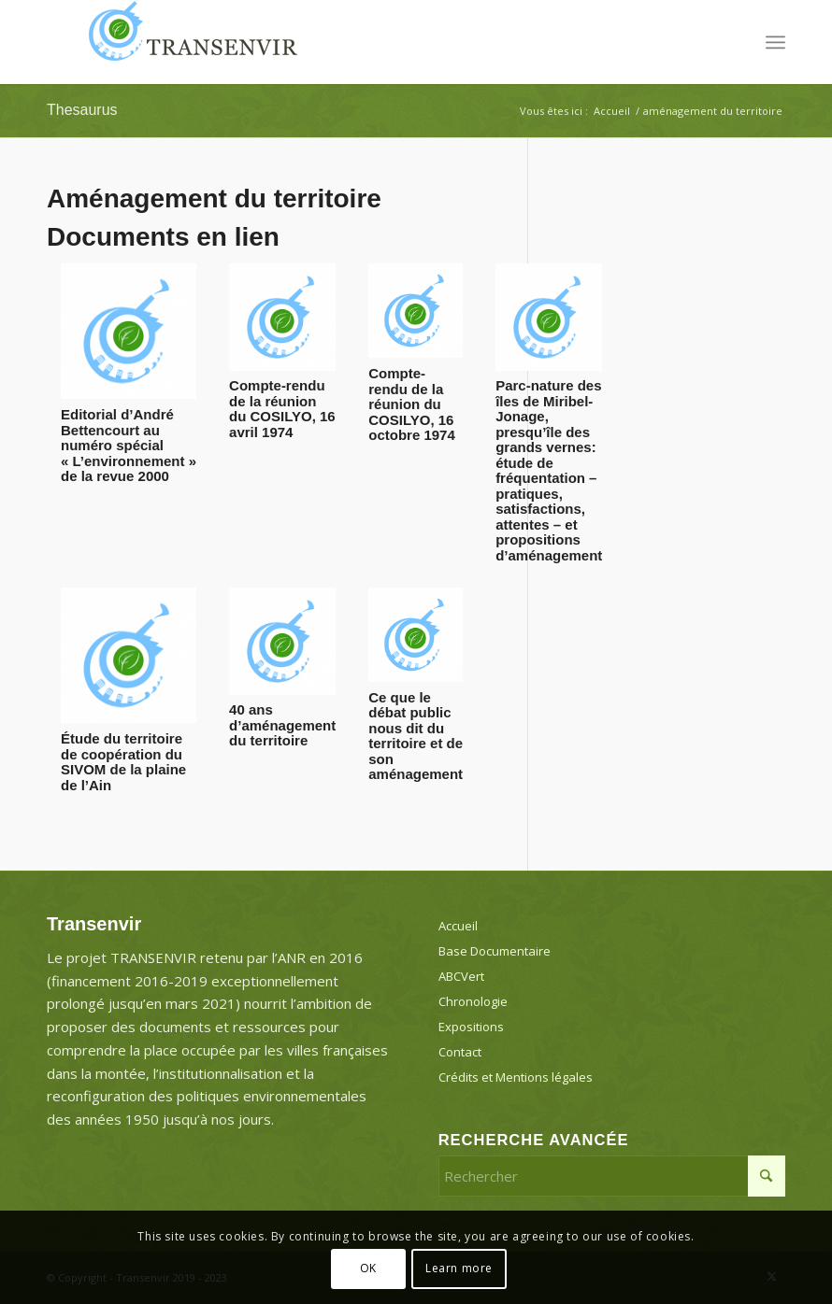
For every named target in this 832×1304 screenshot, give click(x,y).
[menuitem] (775, 42)
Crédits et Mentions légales (515, 1077)
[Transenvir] (187, 42)
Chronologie (473, 1001)
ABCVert (461, 976)
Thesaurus (82, 110)
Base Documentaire (494, 951)
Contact (459, 1051)
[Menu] (775, 42)
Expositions (471, 1026)
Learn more (459, 1268)
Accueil (458, 925)
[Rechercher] (611, 1176)
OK (368, 1268)
